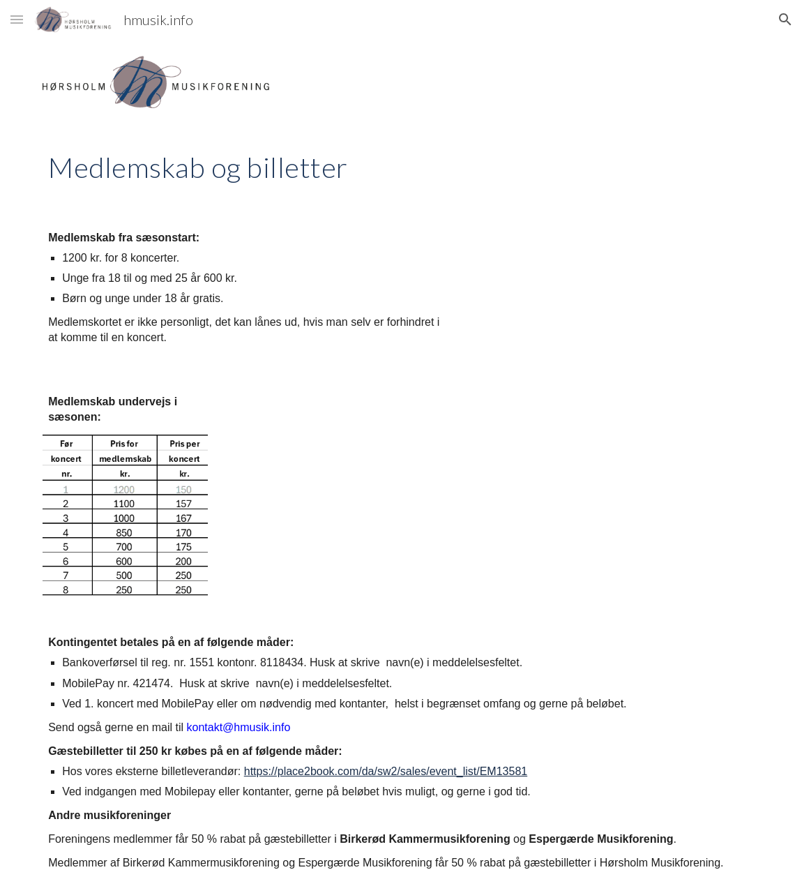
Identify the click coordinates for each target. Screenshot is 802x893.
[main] (401, 166)
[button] (16, 19)
